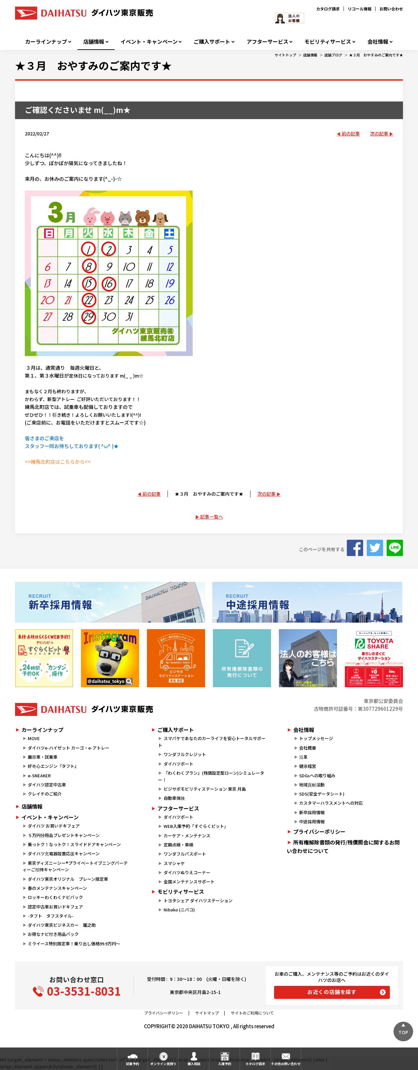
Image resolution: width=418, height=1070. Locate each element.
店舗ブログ (333, 54)
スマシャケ (174, 863)
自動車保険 (174, 798)
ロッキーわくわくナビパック (55, 897)
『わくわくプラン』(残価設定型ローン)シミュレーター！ (211, 776)
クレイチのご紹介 (45, 794)
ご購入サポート (212, 41)
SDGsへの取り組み (317, 775)
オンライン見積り (163, 1063)
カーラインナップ (46, 41)
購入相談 (194, 1063)
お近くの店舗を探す (332, 992)
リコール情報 (359, 8)
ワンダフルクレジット (185, 754)
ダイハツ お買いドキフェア (54, 826)
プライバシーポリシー (319, 831)
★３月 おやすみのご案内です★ (376, 54)
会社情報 (377, 41)
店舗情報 (93, 41)
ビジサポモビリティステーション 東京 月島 (205, 789)
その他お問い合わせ (285, 1063)
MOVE (34, 738)
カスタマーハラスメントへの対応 (331, 803)
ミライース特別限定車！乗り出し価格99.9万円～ (74, 943)
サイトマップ (207, 1013)
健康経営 (307, 766)
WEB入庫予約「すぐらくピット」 (196, 826)
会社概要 (307, 748)
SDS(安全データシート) (322, 794)
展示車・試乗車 (42, 757)
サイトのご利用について (252, 1013)
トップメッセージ (316, 738)
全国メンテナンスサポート (189, 881)
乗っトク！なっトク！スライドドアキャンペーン (74, 844)
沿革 (303, 757)
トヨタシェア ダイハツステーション (198, 900)
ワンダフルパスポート (185, 854)
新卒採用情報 (312, 812)
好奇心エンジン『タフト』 (53, 766)
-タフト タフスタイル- (50, 916)
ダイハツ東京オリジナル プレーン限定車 (68, 879)
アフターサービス (267, 41)
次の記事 (379, 133)
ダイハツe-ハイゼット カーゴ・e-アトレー (68, 748)
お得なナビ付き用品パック (55, 934)
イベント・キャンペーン (149, 41)
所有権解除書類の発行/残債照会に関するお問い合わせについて (343, 846)
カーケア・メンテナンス (187, 835)
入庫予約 (224, 1063)
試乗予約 (132, 1063)
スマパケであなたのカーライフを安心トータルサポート (211, 741)
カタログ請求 (328, 8)
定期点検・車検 (178, 845)
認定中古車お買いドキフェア (55, 907)
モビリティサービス (327, 41)
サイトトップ (285, 54)
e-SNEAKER (39, 775)
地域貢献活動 (312, 785)
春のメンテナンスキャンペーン (57, 888)
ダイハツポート (178, 764)
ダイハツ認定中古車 (47, 785)
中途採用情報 (312, 821)
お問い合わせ (391, 8)
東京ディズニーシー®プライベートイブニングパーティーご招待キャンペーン (75, 866)
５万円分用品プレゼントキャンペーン (64, 835)
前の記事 (351, 133)
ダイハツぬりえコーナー (187, 872)
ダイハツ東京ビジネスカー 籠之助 (62, 925)
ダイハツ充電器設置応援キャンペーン (64, 853)
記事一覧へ (211, 516)
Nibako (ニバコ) (179, 910)
